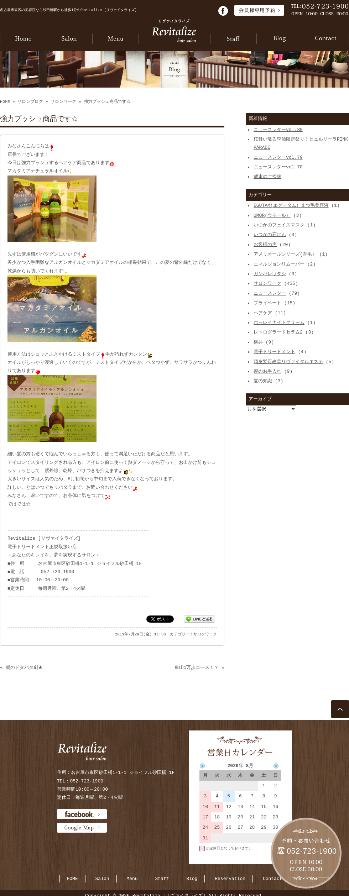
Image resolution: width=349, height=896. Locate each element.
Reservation (230, 878)
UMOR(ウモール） (272, 215)
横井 (258, 342)
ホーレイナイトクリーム (279, 322)
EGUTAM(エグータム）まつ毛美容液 (291, 205)
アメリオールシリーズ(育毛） (285, 254)
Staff (162, 878)
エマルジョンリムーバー (279, 264)
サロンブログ (30, 102)
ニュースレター (270, 293)
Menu (131, 878)
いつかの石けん (270, 234)
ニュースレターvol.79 (278, 157)
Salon (102, 878)
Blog (191, 878)
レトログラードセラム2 (278, 332)
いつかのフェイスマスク (279, 225)
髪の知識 (263, 381)
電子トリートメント (274, 352)
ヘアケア (263, 313)
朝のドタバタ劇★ (24, 667)
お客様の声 (265, 244)
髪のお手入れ (267, 371)
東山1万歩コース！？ (196, 667)
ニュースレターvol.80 (278, 129)
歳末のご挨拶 (267, 176)
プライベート (267, 303)
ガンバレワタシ (270, 274)
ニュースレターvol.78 (278, 167)
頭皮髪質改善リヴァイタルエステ (288, 361)
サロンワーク (63, 102)
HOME (5, 102)
